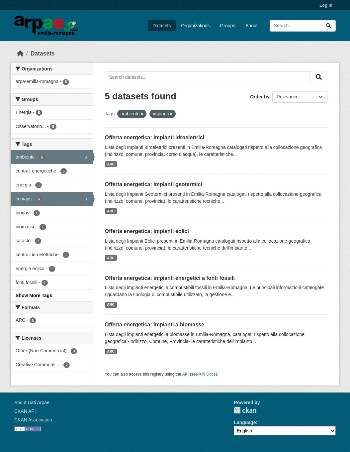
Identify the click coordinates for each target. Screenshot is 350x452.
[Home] (20, 53)
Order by (259, 96)
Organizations (195, 25)
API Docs (207, 374)
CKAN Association (33, 419)
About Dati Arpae (31, 402)
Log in (325, 5)
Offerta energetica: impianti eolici (147, 231)
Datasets (161, 25)
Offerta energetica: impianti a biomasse (155, 324)
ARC (111, 164)
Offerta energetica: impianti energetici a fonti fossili (170, 278)
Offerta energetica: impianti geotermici (153, 184)
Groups (227, 25)
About (251, 25)
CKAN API (25, 411)
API (185, 374)
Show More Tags (34, 295)
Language (245, 422)
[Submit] (328, 26)
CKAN (245, 410)
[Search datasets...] (303, 26)
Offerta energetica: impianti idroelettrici (155, 137)
